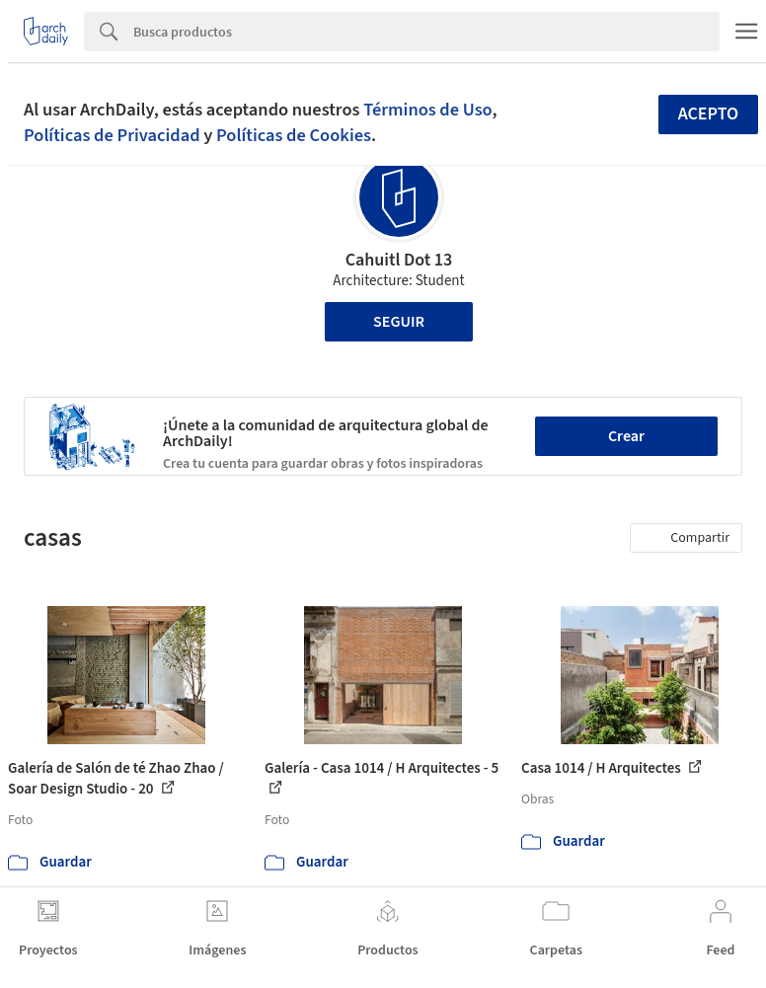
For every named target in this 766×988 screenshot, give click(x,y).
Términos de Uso (427, 109)
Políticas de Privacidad (112, 135)
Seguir (398, 322)
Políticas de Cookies (293, 135)
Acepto (708, 114)
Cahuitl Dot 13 (399, 260)
